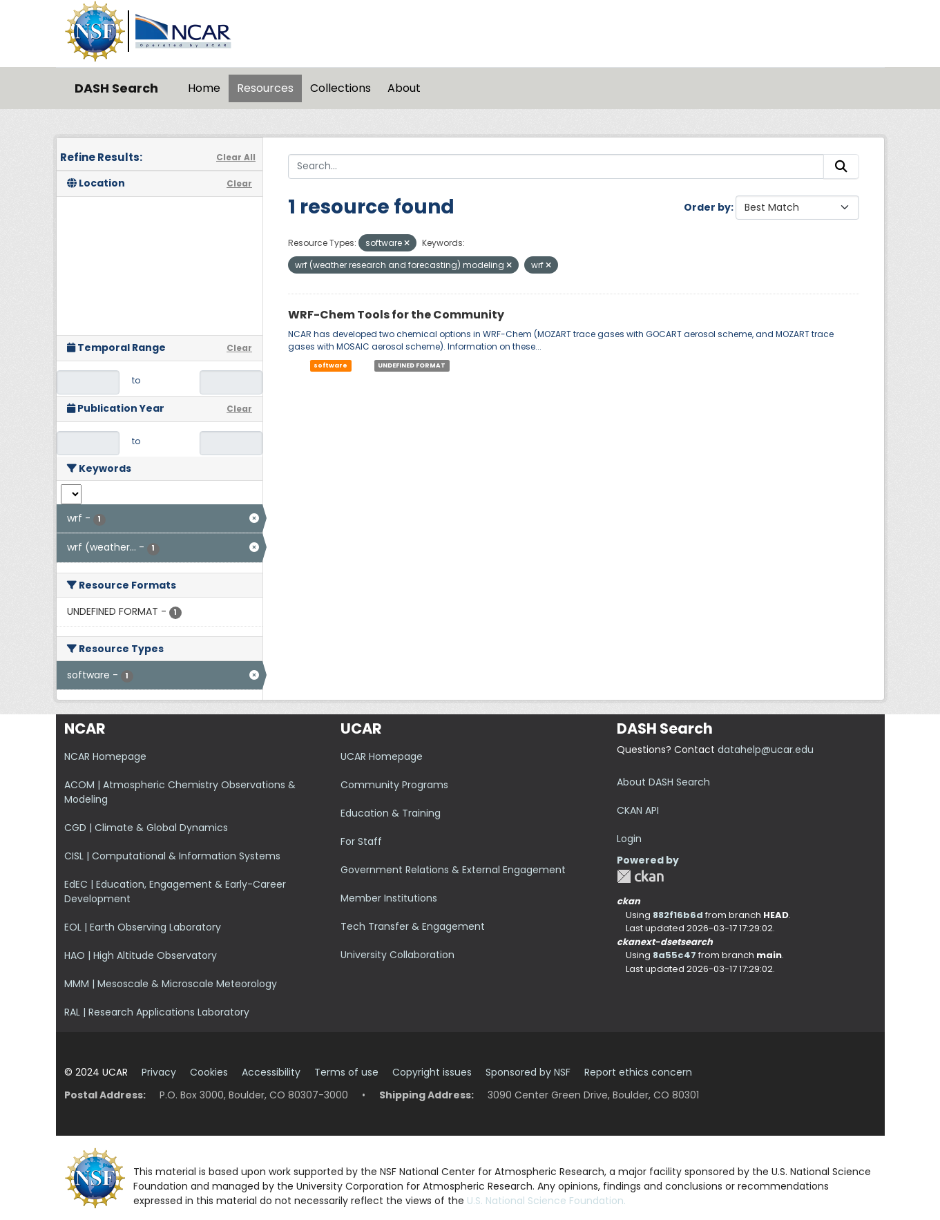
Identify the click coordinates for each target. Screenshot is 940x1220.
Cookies (209, 1072)
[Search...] (556, 166)
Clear (239, 183)
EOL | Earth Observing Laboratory (142, 927)
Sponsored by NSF (528, 1072)
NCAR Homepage (105, 756)
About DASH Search (663, 782)
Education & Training (390, 813)
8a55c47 (674, 955)
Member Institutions (388, 898)
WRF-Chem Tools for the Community (396, 315)
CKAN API (638, 810)
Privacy (159, 1072)
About (404, 88)
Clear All (236, 157)
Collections (340, 88)
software (330, 365)
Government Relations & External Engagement (453, 870)
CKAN (640, 876)
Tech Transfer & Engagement (412, 926)
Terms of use (346, 1072)
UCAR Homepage (381, 756)
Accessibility (271, 1072)
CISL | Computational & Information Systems (172, 856)
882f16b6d (678, 915)
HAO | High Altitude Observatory (140, 955)
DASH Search (116, 88)
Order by (707, 207)
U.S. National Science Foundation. (546, 1201)
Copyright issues (432, 1072)
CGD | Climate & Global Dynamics (146, 828)
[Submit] (841, 166)
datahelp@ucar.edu (766, 749)
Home (204, 88)
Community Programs (394, 785)
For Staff (361, 841)
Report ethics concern (638, 1072)
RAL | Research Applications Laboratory (156, 1012)
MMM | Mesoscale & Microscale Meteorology (170, 984)
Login (629, 839)
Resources (265, 88)
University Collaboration (397, 955)
